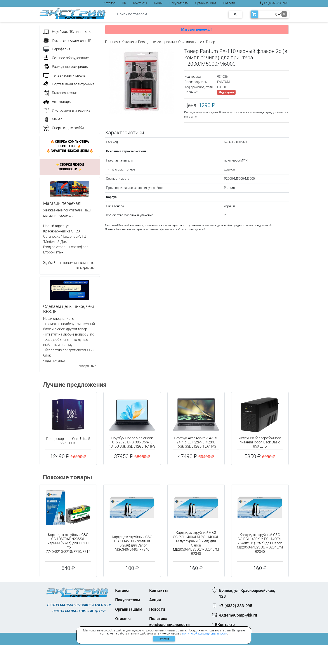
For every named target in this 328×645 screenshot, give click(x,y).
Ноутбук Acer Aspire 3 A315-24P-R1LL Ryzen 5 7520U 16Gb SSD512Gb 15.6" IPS (196, 442)
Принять (164, 638)
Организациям (205, 3)
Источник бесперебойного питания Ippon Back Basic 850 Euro (260, 442)
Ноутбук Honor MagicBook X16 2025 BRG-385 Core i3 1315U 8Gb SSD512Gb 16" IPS (132, 442)
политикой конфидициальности (204, 633)
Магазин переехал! (196, 29)
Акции (158, 3)
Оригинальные (190, 42)
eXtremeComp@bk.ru (238, 615)
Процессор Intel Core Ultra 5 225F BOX (68, 441)
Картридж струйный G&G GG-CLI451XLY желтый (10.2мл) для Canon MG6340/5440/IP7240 (132, 543)
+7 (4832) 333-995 (274, 3)
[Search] (171, 14)
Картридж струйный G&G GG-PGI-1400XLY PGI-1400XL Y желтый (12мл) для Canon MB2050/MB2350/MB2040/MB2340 (260, 543)
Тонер (210, 42)
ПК (124, 3)
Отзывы (123, 618)
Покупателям (179, 3)
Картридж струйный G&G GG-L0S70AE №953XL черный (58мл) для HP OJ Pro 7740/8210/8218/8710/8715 (68, 543)
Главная (111, 42)
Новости (229, 3)
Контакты (140, 3)
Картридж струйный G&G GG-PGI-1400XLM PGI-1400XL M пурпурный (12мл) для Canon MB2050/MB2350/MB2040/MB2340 (196, 543)
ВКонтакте (225, 624)
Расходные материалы (156, 42)
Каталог (109, 3)
